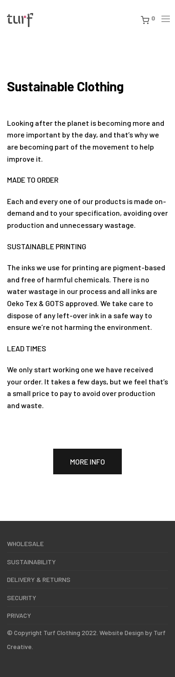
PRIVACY (19, 615)
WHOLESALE (25, 543)
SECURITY (21, 598)
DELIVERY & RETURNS (38, 579)
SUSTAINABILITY (31, 562)
